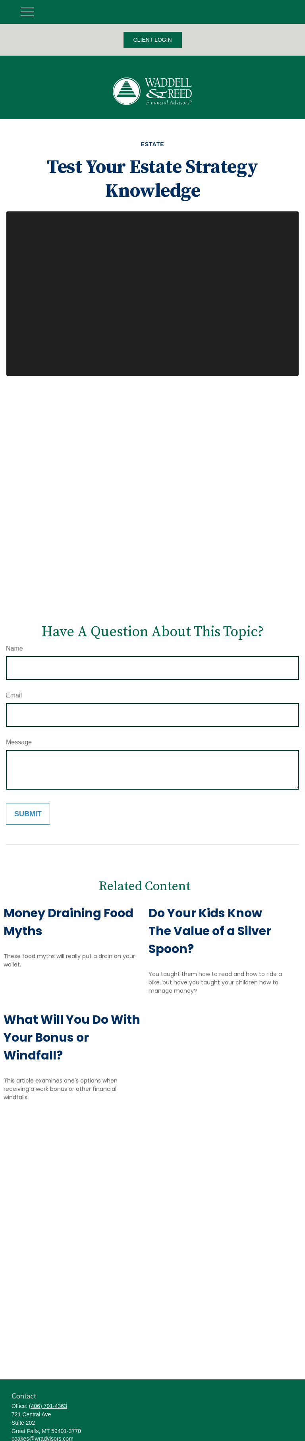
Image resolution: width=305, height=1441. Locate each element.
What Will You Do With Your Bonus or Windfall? (72, 1037)
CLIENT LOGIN (152, 40)
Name (14, 648)
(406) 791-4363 (48, 1406)
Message (19, 742)
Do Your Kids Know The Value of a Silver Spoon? (210, 931)
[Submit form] (28, 814)
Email (14, 695)
